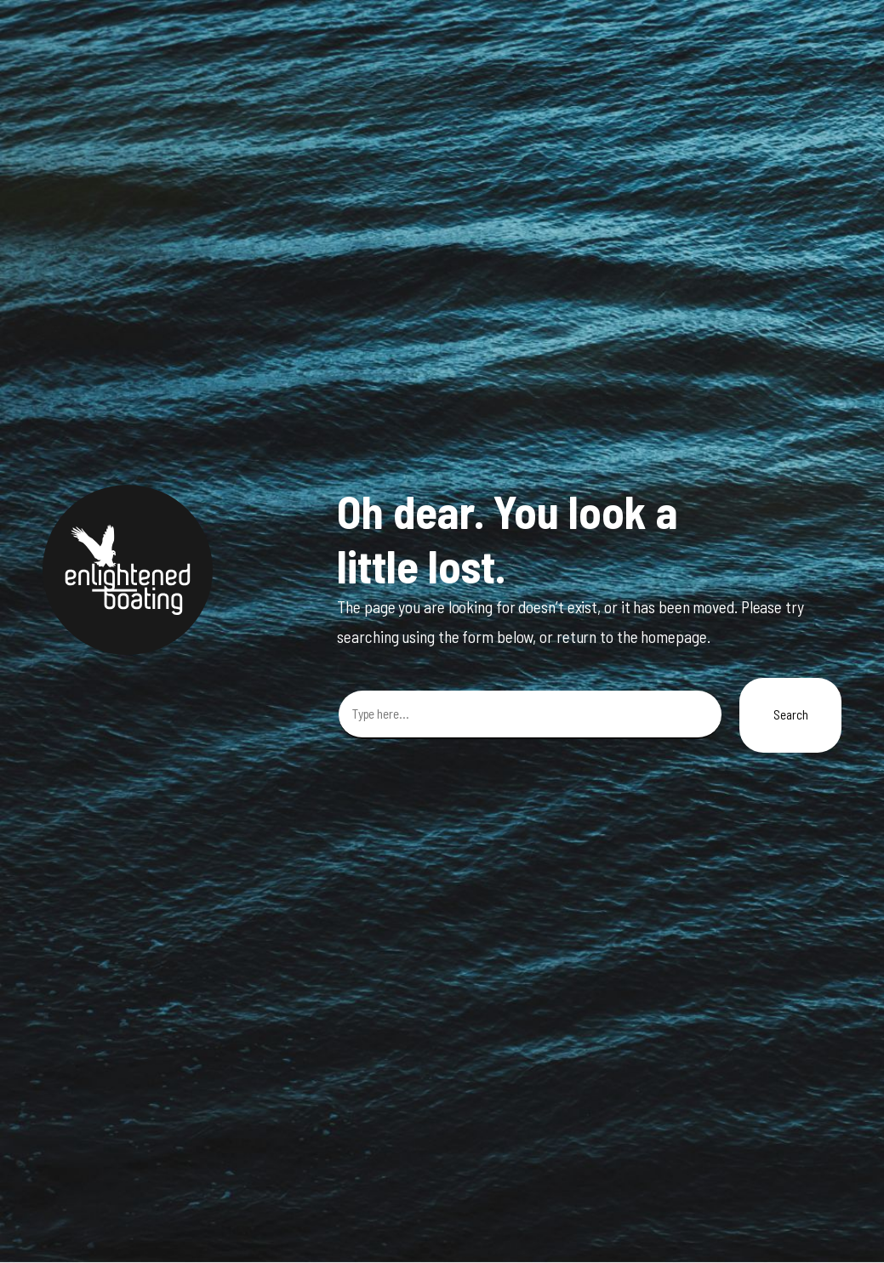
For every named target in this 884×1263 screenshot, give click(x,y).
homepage (673, 636)
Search (790, 714)
